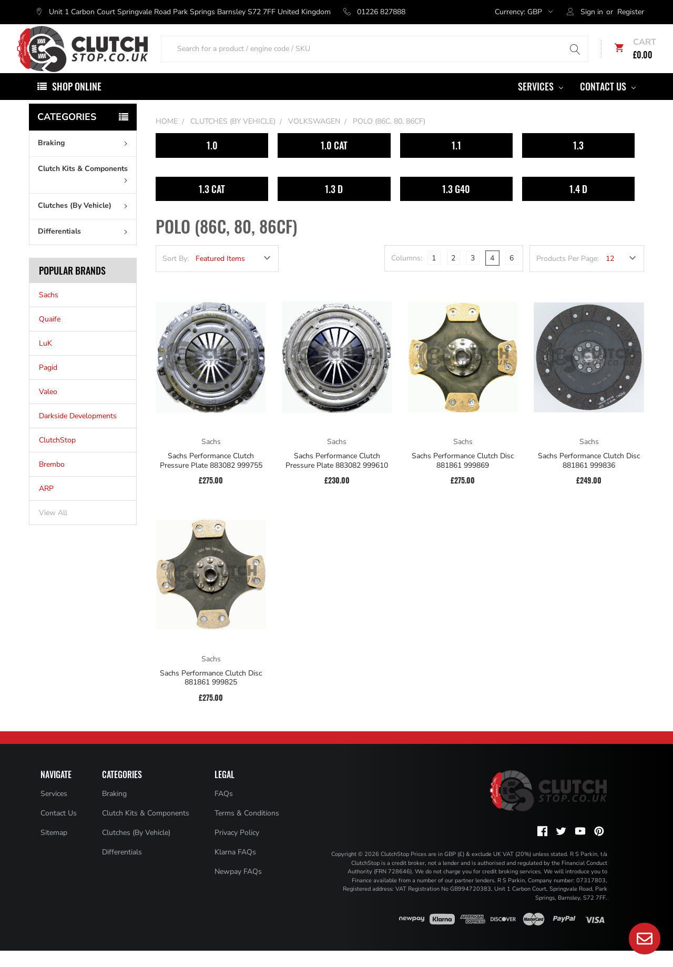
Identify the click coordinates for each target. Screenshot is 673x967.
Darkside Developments (78, 432)
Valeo (48, 408)
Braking (85, 159)
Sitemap (53, 848)
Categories (66, 133)
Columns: (406, 274)
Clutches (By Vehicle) (85, 222)
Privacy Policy (237, 848)
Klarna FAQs (235, 868)
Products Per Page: (567, 275)
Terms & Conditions (247, 829)
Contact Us (608, 102)
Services (540, 102)
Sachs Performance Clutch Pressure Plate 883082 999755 (211, 477)
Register (630, 12)
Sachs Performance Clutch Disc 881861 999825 (211, 693)
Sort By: (175, 275)
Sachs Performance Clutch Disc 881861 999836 (589, 477)
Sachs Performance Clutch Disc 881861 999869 (463, 477)
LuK (45, 360)
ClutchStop (57, 456)
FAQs (224, 809)
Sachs (48, 311)
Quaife (49, 335)
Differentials (85, 248)
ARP (46, 505)
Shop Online (76, 102)
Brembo (52, 481)
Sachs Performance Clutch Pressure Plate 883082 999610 (336, 477)
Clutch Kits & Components (85, 189)
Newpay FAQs (238, 887)
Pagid (48, 384)
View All (53, 529)
